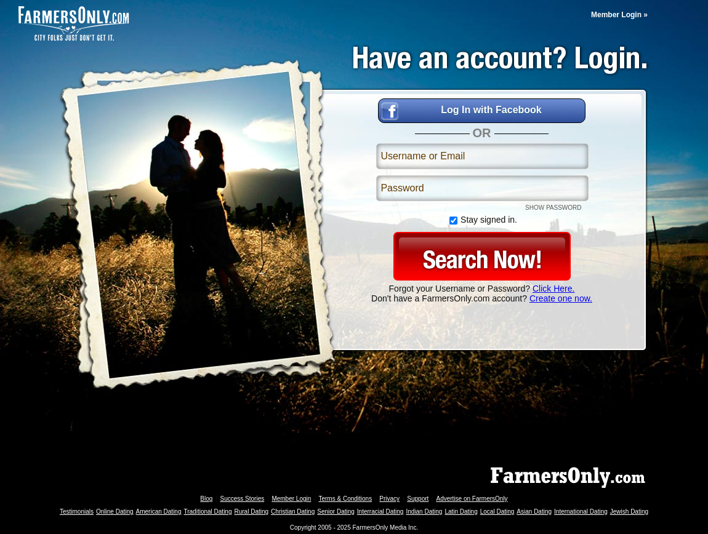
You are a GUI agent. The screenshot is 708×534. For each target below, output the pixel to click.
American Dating (159, 511)
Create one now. (560, 298)
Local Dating (497, 511)
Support (417, 498)
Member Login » (619, 14)
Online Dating (115, 511)
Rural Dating (252, 511)
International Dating (581, 511)
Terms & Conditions (345, 498)
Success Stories (242, 498)
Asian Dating (534, 511)
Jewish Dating (629, 511)
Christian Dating (293, 511)
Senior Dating (336, 511)
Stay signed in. (481, 220)
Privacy (389, 498)
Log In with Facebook (491, 110)
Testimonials (77, 511)
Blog (206, 498)
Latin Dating (461, 511)
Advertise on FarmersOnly (471, 498)
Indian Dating (424, 511)
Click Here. (553, 288)
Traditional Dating (207, 511)
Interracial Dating (380, 511)
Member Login (291, 498)
